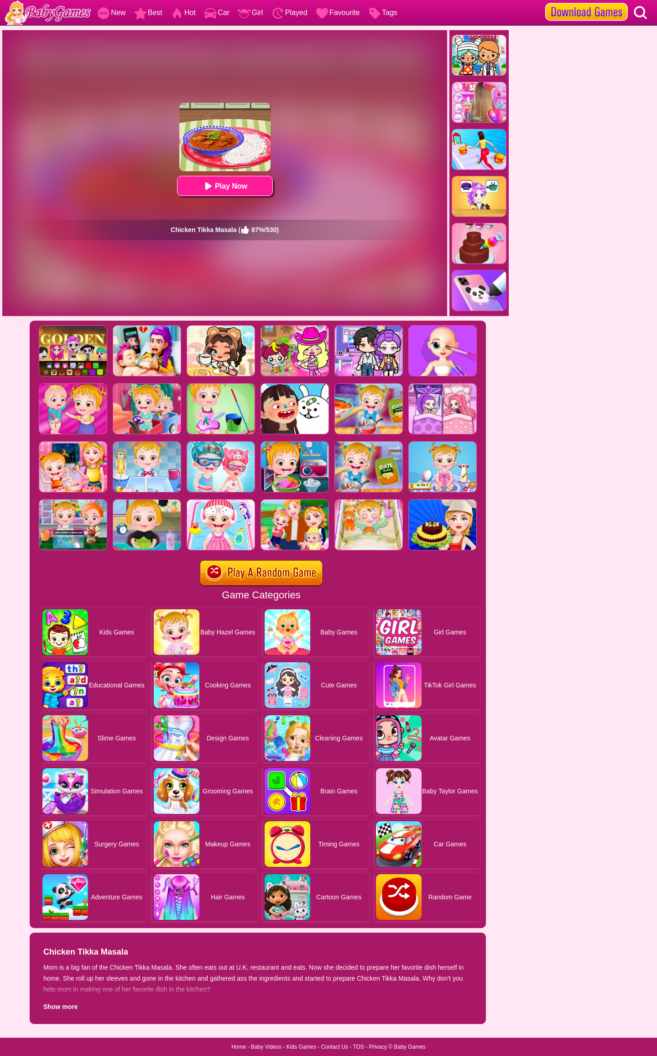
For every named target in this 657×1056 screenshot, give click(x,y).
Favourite (338, 12)
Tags (382, 12)
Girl (250, 12)
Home (238, 1047)
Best (148, 12)
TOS (358, 1047)
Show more (60, 1006)
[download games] (586, 3)
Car (216, 12)
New (111, 12)
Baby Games (409, 1047)
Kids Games (301, 1047)
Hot (183, 12)
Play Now (224, 186)
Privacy (378, 1047)
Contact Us (334, 1047)
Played (289, 12)
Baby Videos (266, 1047)
